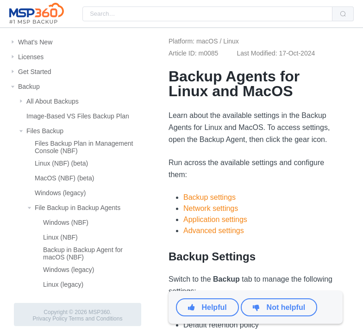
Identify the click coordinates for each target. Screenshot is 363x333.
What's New (35, 42)
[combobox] (207, 13)
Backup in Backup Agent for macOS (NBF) (83, 253)
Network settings (210, 208)
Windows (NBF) (65, 222)
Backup (29, 86)
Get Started (34, 71)
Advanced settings (213, 230)
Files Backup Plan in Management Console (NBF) (84, 147)
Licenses (31, 57)
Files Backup (44, 131)
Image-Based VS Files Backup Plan (77, 116)
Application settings (215, 219)
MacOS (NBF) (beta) (64, 178)
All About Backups (52, 101)
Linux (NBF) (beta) (61, 163)
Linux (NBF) (60, 237)
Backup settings (209, 197)
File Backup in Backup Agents (77, 207)
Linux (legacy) (63, 284)
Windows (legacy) (60, 193)
